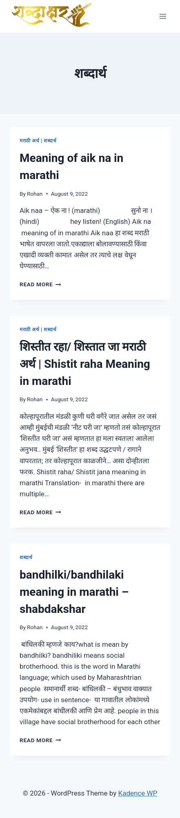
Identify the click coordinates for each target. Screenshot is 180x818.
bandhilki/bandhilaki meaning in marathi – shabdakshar (74, 592)
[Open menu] (162, 16)
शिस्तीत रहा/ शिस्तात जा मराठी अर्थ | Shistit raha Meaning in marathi (85, 364)
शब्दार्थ (50, 141)
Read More (40, 284)
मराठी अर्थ (30, 141)
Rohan (35, 193)
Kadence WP (137, 793)
